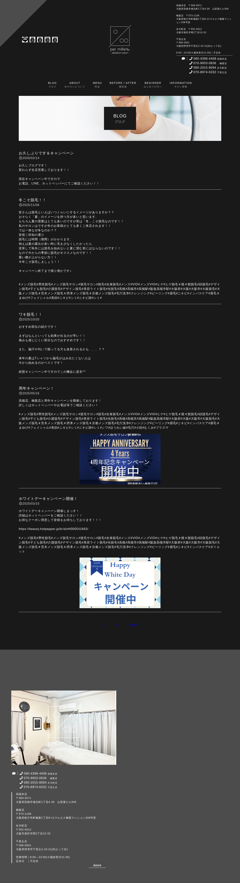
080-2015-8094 (207, 67)
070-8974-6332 (207, 72)
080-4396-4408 (207, 58)
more (97, 865)
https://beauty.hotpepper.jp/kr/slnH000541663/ (53, 529)
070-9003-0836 (207, 63)
